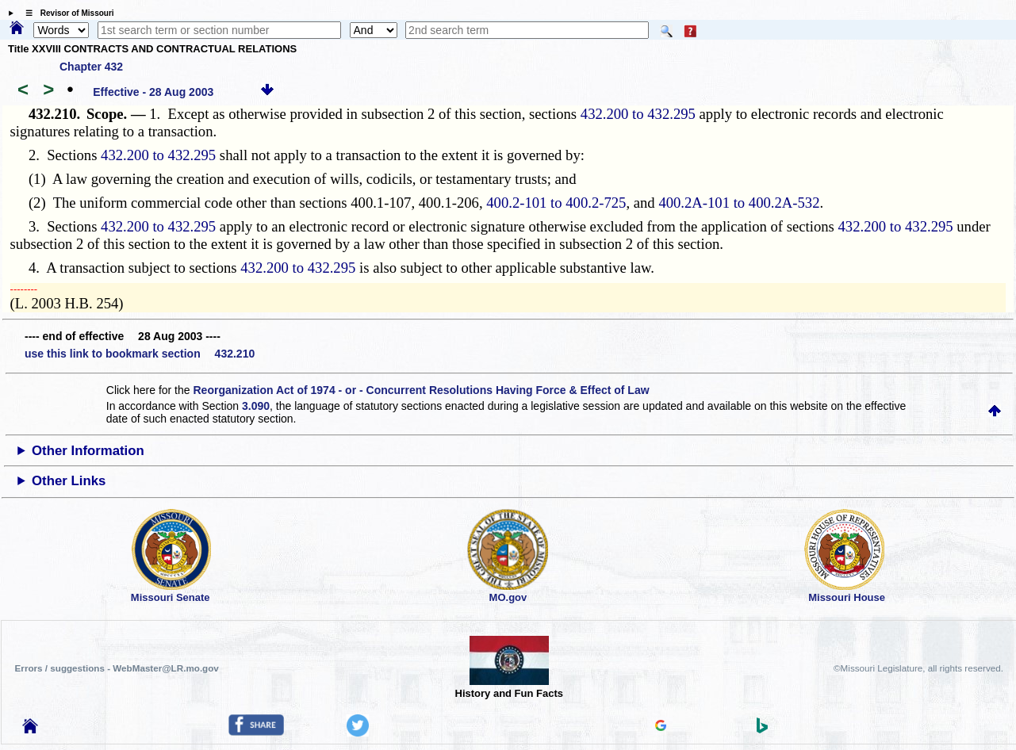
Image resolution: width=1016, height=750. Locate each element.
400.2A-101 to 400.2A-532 (738, 202)
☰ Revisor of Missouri (65, 13)
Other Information (88, 450)
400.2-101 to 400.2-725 (556, 202)
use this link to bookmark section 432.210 (140, 353)
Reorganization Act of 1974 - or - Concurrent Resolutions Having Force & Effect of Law (421, 390)
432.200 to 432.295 (638, 113)
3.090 (256, 406)
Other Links (68, 480)
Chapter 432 (91, 66)
